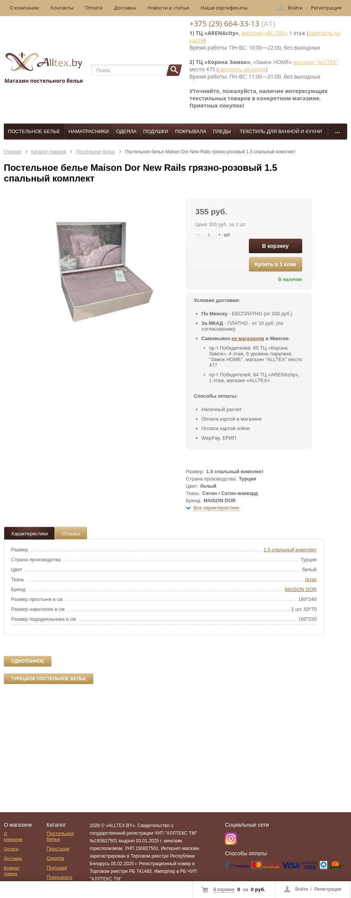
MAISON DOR (301, 589)
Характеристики (29, 534)
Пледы (222, 131)
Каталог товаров (48, 151)
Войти (301, 889)
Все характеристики (216, 508)
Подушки (155, 131)
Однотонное (27, 661)
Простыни (57, 848)
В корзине (223, 889)
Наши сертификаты (224, 7)
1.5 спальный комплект (290, 550)
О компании (24, 7)
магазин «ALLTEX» (265, 33)
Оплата (94, 7)
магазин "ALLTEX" (315, 62)
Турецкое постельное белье (48, 678)
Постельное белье (34, 131)
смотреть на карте (242, 69)
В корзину (275, 246)
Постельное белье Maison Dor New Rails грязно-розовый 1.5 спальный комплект (210, 151)
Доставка (125, 7)
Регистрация (327, 889)
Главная (12, 151)
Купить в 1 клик (275, 264)
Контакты (62, 7)
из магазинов (247, 338)
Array (311, 579)
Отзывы (71, 534)
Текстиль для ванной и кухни (281, 131)
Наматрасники (89, 131)
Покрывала (191, 131)
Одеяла (126, 131)
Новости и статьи (168, 7)
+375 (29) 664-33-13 (224, 23)
